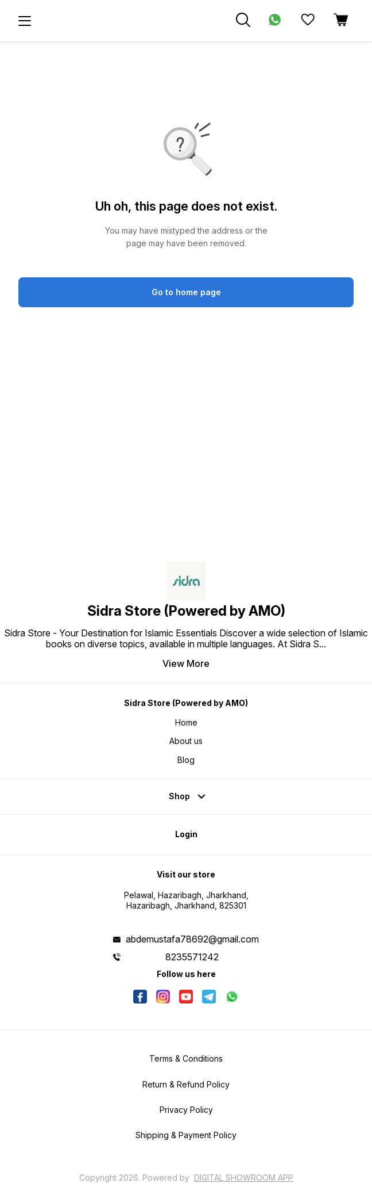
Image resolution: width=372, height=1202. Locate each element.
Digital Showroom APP (243, 1177)
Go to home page (186, 292)
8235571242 (192, 957)
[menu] (24, 20)
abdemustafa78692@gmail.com (192, 939)
